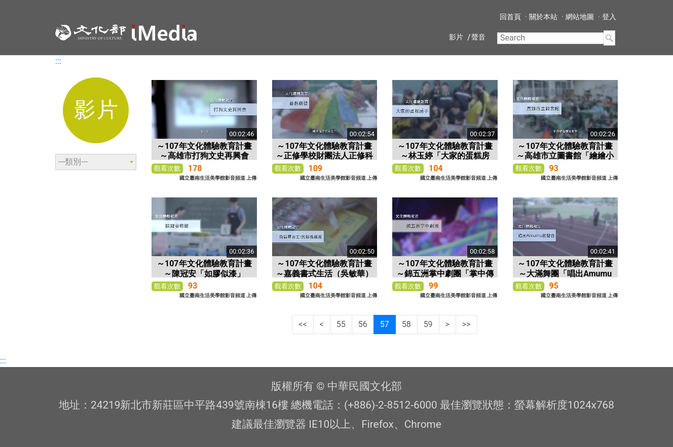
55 (341, 324)
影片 (456, 37)
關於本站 (543, 17)
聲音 (478, 37)
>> (466, 324)
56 (362, 324)
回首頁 (510, 17)
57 (384, 324)
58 (406, 324)
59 (428, 324)
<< (302, 324)
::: (58, 61)
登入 (609, 17)
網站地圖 (580, 17)
